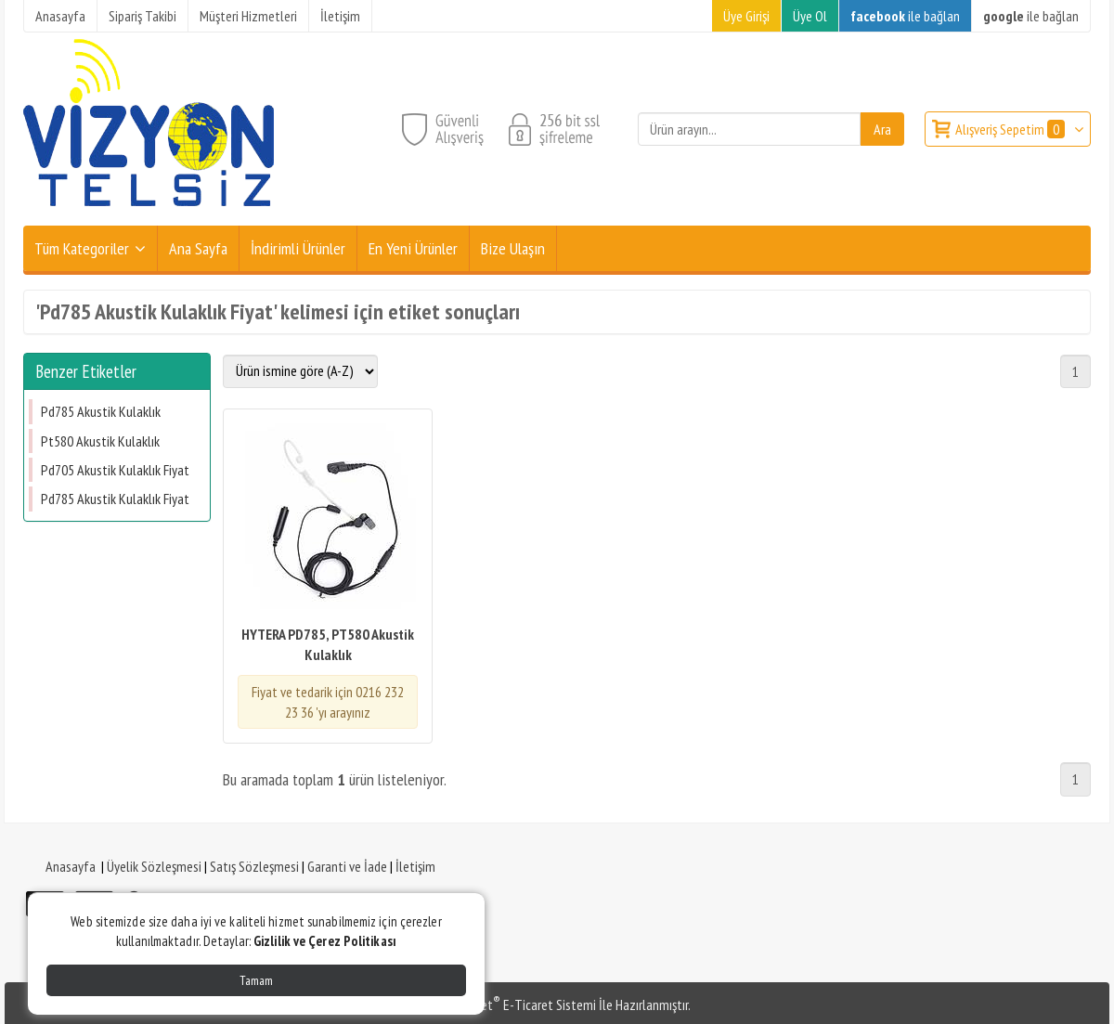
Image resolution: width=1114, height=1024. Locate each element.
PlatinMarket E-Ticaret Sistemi (509, 1004)
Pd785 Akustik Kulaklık (101, 411)
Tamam (256, 980)
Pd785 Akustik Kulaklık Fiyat (115, 498)
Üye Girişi (746, 15)
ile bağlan (905, 15)
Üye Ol (810, 15)
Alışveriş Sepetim (1011, 129)
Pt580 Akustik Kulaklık (100, 441)
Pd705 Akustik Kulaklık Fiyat (115, 469)
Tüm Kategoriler (81, 248)
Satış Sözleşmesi (254, 866)
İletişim (415, 866)
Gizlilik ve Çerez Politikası (324, 941)
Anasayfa (70, 866)
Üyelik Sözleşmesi (154, 866)
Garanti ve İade (347, 866)
